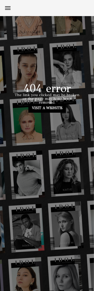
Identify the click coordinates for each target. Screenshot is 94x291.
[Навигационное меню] (8, 8)
